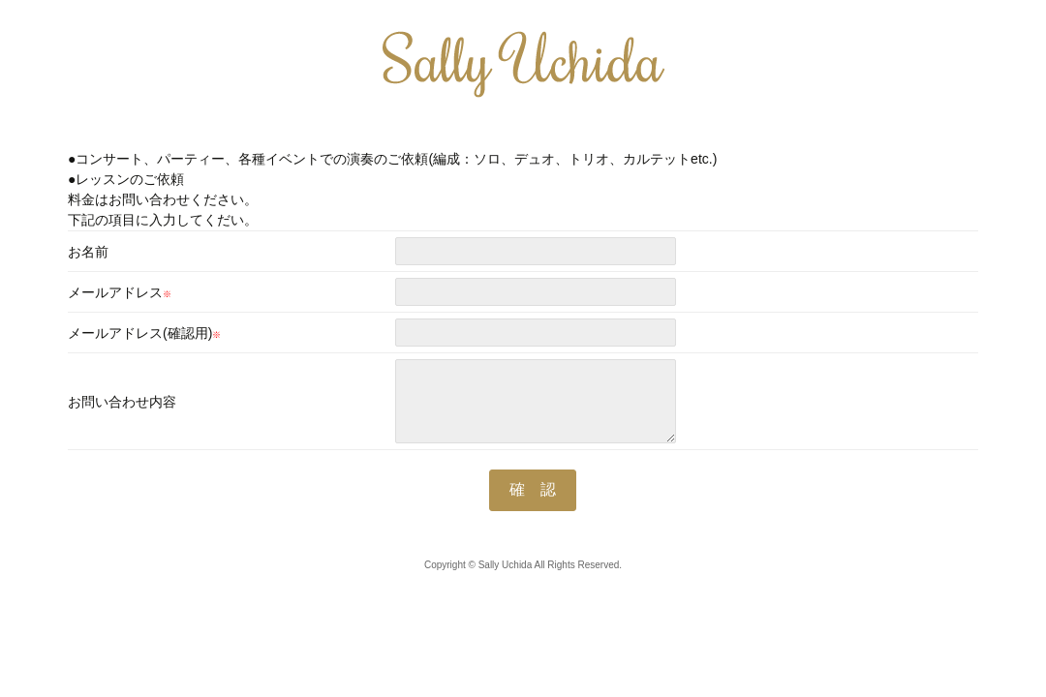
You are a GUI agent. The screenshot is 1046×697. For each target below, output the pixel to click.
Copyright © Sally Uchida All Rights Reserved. (523, 565)
